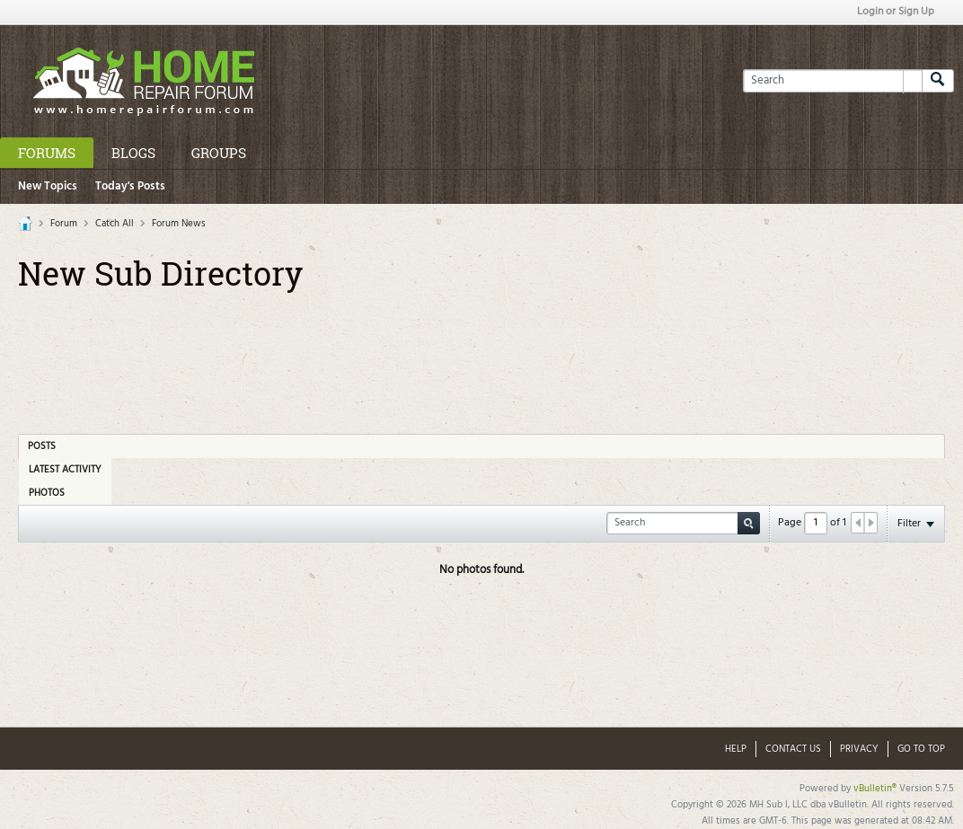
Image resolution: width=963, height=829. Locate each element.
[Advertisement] (481, 356)
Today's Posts (130, 186)
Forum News (179, 224)
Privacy (859, 749)
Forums (46, 153)
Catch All (114, 224)
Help (736, 749)
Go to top (921, 749)
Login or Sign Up (895, 12)
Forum (63, 224)
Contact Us (793, 749)
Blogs (133, 153)
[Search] (832, 81)
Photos (47, 493)
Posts (42, 446)
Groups (218, 153)
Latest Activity (65, 470)
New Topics (47, 186)
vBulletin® (875, 788)
